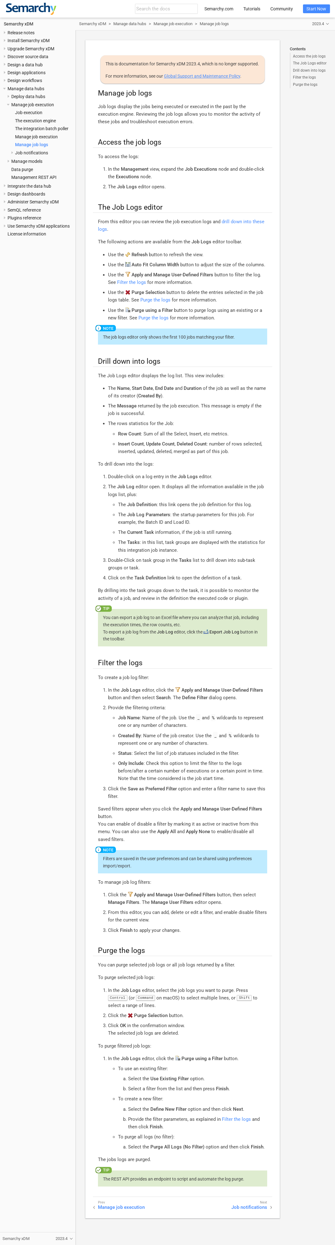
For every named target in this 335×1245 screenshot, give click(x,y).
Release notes (21, 32)
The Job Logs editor (310, 63)
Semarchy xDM (18, 23)
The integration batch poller (41, 128)
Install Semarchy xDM (29, 40)
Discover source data (28, 56)
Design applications (27, 72)
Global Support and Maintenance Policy (202, 76)
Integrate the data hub (29, 186)
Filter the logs (304, 77)
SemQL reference (24, 210)
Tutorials (251, 8)
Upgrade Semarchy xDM (31, 48)
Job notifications (31, 152)
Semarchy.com (218, 8)
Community (281, 8)
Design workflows (25, 80)
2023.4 (318, 23)
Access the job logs (309, 56)
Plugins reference (24, 217)
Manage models (26, 161)
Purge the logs (305, 84)
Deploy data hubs (28, 96)
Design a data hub (25, 64)
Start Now (316, 8)
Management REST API (34, 177)
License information (27, 233)
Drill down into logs (309, 70)
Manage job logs (31, 144)
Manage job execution (36, 136)
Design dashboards (26, 193)
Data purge (22, 169)
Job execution (28, 112)
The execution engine (35, 120)
